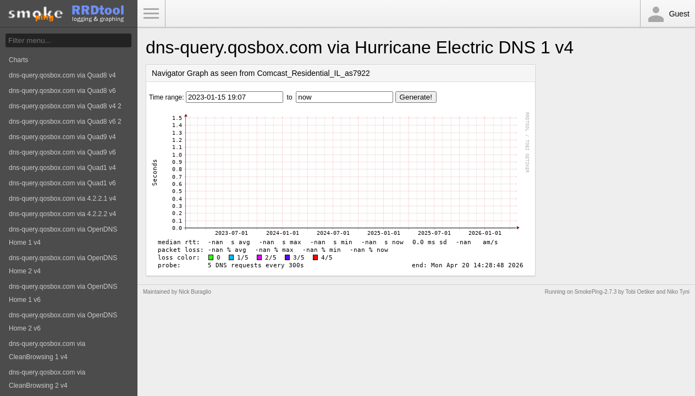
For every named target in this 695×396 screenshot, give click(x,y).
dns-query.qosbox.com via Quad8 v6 (62, 91)
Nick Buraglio (195, 292)
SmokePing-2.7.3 (596, 292)
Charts (18, 60)
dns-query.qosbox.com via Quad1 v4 (62, 168)
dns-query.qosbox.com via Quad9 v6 (62, 152)
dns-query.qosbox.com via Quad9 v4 (62, 137)
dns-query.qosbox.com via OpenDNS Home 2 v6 (63, 321)
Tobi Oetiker (639, 292)
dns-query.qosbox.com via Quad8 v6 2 (65, 121)
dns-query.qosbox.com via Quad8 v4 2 (65, 106)
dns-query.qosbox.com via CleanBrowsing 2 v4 (47, 379)
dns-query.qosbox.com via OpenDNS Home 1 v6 (63, 293)
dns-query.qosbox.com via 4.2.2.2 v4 (62, 214)
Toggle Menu (151, 14)
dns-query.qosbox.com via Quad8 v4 (62, 75)
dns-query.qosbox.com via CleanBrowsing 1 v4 (47, 350)
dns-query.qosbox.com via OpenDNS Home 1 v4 (63, 236)
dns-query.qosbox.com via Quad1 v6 (62, 183)
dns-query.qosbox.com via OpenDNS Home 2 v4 (63, 264)
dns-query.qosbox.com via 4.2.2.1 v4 (62, 198)
